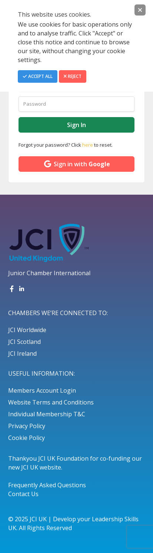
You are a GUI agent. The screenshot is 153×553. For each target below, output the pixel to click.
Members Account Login (42, 390)
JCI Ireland (22, 353)
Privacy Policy (26, 426)
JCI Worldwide (27, 330)
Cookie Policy (26, 438)
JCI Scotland (24, 342)
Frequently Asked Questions (47, 485)
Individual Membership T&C (46, 414)
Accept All (38, 76)
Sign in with (76, 164)
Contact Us (23, 494)
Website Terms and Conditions (51, 402)
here (87, 144)
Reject (73, 76)
